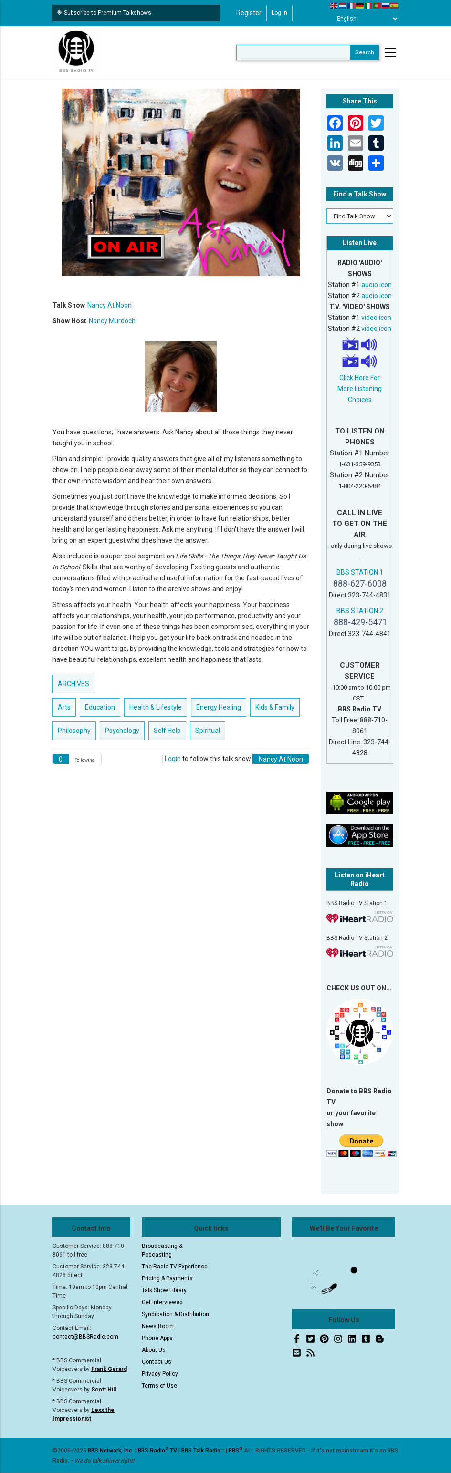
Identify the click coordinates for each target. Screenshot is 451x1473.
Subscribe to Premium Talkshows (104, 13)
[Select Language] (364, 18)
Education (100, 707)
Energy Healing (218, 707)
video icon (376, 317)
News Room (158, 1326)
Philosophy (74, 730)
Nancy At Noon (109, 305)
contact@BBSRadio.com (85, 1336)
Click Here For (359, 377)
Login (173, 758)
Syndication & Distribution (175, 1314)
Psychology (122, 730)
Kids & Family (274, 707)
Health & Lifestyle (155, 707)
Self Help (167, 730)
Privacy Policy (160, 1373)
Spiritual (207, 730)
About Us (154, 1350)
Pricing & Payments (167, 1278)
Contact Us (156, 1362)
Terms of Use (159, 1385)
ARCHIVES (73, 684)
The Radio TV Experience (175, 1266)
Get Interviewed (162, 1302)
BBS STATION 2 (359, 611)
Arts (64, 707)
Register (249, 13)
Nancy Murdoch (112, 321)
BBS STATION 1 (359, 572)
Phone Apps (157, 1338)
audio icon (376, 284)
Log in (279, 13)
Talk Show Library (164, 1290)
